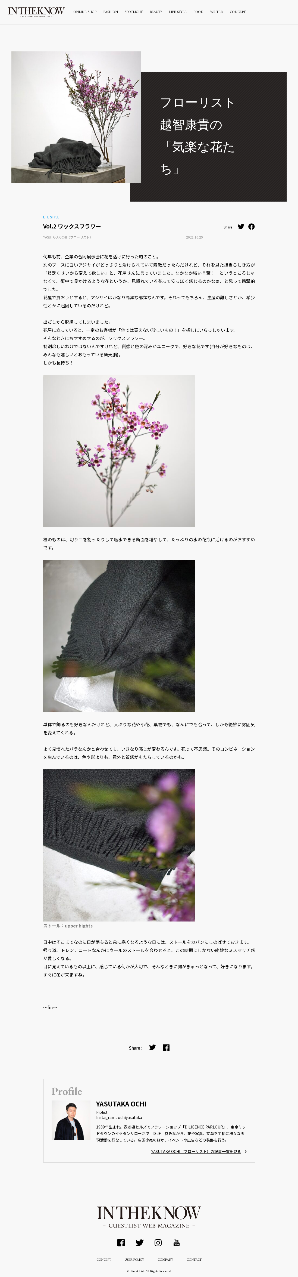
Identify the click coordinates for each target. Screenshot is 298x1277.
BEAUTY (156, 12)
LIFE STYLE (178, 12)
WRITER (216, 12)
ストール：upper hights (68, 925)
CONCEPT (238, 12)
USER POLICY (134, 1260)
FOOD (198, 12)
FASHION (110, 12)
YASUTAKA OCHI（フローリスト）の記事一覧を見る (199, 1151)
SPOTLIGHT (134, 12)
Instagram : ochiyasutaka (119, 1117)
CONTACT (194, 1260)
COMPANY (165, 1260)
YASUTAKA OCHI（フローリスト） (68, 237)
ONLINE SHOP (84, 12)
